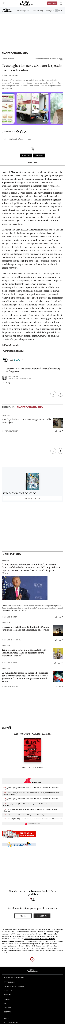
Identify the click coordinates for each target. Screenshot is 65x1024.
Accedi (23, 916)
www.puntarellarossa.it (13, 351)
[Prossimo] (60, 394)
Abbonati (52, 3)
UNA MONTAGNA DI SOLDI (19, 493)
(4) (61, 687)
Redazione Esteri (9, 617)
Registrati (42, 916)
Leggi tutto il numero (32, 767)
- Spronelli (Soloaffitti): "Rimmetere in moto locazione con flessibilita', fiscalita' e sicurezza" (32, 819)
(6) (61, 640)
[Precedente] (53, 394)
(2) (8, 383)
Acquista (32, 498)
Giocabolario (13, 376)
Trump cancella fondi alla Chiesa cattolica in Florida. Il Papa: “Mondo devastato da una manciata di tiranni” (24, 652)
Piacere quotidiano (15, 53)
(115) (60, 663)
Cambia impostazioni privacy (15, 986)
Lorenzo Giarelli (10, 687)
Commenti (7, 132)
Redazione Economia (11, 640)
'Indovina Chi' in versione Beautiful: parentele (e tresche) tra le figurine (32, 370)
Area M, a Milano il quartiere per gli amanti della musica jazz (26, 421)
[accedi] (61, 3)
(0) (61, 431)
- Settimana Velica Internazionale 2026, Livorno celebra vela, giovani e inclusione (29, 815)
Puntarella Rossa (10, 75)
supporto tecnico (57, 950)
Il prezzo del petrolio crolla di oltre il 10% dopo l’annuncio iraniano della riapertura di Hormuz (25, 628)
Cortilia (22, 192)
